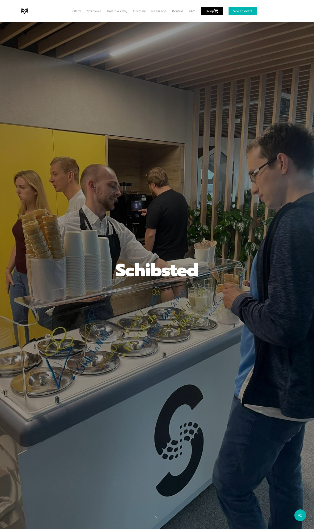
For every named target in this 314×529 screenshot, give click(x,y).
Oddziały (139, 11)
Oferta (76, 11)
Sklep (212, 11)
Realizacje (158, 11)
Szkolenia (94, 11)
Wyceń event (242, 11)
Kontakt (177, 11)
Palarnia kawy (117, 11)
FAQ (192, 11)
